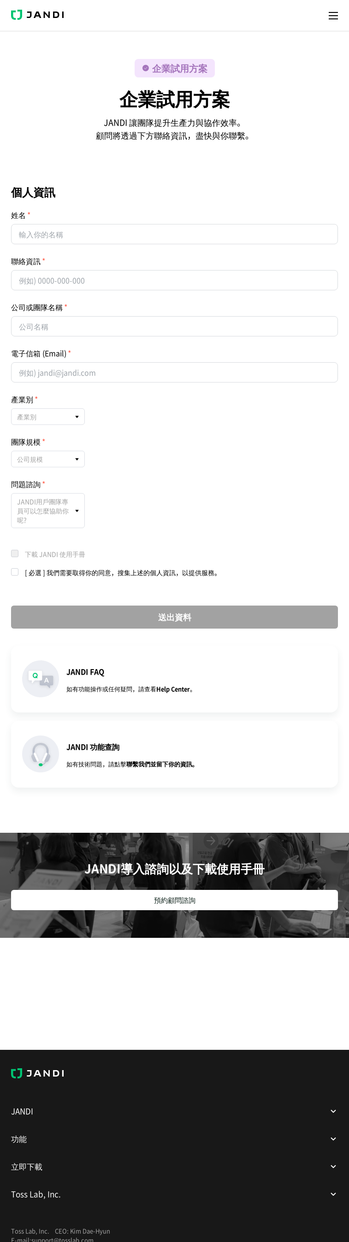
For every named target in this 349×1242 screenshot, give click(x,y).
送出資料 (174, 617)
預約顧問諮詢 (174, 900)
